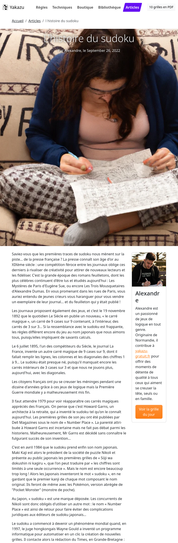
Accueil (18, 20)
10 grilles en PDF (161, 7)
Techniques (62, 7)
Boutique (85, 7)
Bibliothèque (109, 7)
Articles (132, 7)
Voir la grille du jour (149, 412)
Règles (42, 7)
